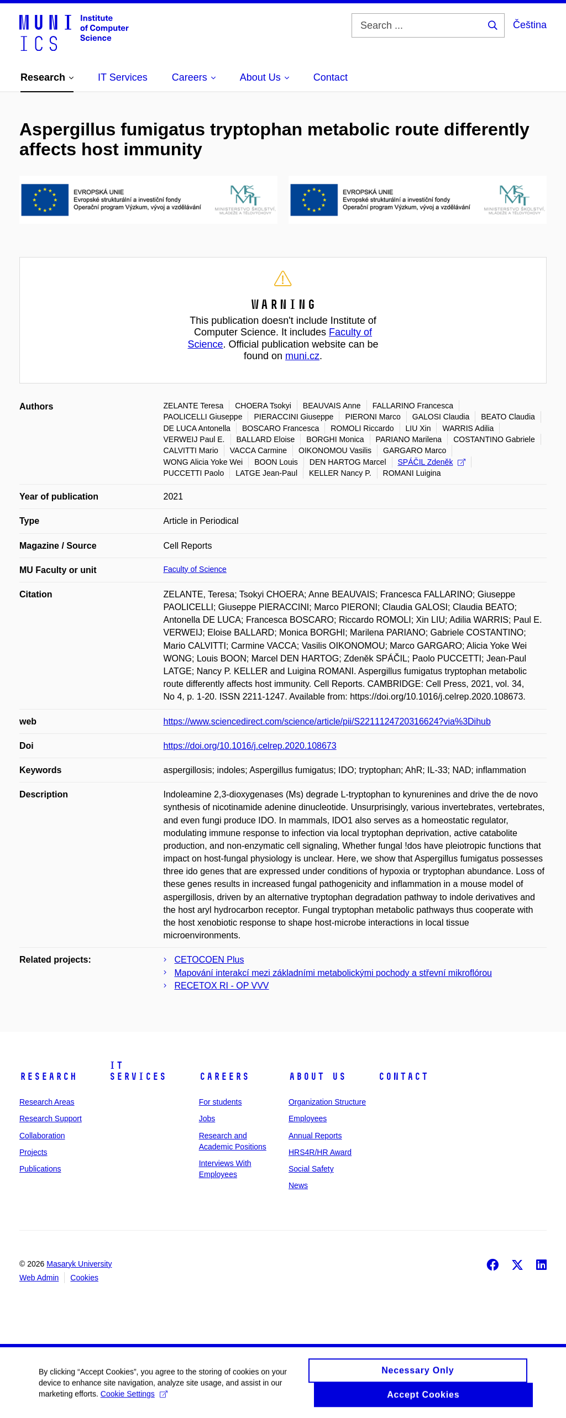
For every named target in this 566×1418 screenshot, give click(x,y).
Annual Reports (315, 1135)
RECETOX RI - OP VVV (222, 985)
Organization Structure (327, 1101)
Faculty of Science (195, 569)
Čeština (530, 24)
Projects (33, 1152)
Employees (308, 1118)
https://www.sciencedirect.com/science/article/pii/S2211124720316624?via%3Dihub (327, 721)
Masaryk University (79, 1263)
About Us (317, 1076)
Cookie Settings (134, 1399)
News (298, 1185)
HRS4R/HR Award (320, 1152)
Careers (224, 1076)
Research (48, 1076)
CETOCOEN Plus (209, 959)
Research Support (50, 1118)
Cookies (84, 1277)
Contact (403, 1076)
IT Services (137, 1071)
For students (220, 1101)
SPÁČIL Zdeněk (432, 462)
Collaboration (42, 1135)
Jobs (207, 1118)
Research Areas (47, 1101)
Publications (40, 1168)
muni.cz (302, 355)
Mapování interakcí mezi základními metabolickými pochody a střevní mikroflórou (333, 973)
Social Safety (311, 1168)
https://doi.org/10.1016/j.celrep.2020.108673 (250, 745)
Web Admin (39, 1277)
